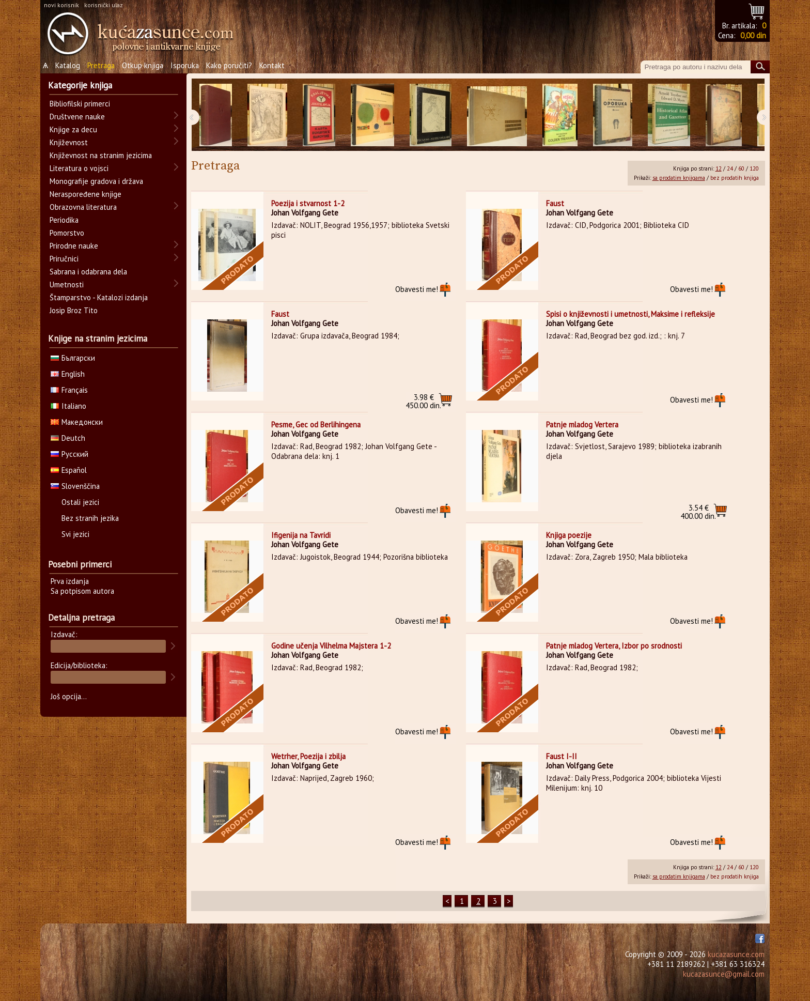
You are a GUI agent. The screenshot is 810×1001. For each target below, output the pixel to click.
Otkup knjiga (142, 65)
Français (69, 390)
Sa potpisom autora (82, 591)
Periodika (64, 220)
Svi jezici (75, 534)
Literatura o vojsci (79, 168)
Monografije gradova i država (96, 181)
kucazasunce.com (736, 954)
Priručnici (64, 259)
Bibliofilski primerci (80, 104)
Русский (69, 454)
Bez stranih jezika (90, 518)
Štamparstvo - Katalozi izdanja (99, 297)
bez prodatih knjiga (734, 177)
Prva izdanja (70, 581)
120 (754, 168)
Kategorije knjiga (80, 85)
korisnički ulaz (103, 5)
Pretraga (101, 65)
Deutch (68, 438)
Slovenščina (75, 486)
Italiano (68, 406)
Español (69, 470)
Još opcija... (69, 696)
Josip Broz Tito (74, 310)
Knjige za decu (73, 129)
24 (730, 168)
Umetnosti (67, 284)
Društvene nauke (77, 116)
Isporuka (184, 65)
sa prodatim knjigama (678, 177)
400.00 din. (698, 512)
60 (741, 168)
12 (718, 168)
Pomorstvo (67, 233)
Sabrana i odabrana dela (88, 271)
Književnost (69, 142)
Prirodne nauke (74, 246)
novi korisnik (61, 5)
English (68, 374)
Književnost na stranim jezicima (101, 155)
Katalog (67, 65)
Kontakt (272, 65)
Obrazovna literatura (83, 207)
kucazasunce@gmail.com (724, 974)
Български (73, 358)
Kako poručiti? (229, 65)
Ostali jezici (80, 502)
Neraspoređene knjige (85, 194)
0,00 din (753, 35)
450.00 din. (423, 401)
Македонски (77, 422)
